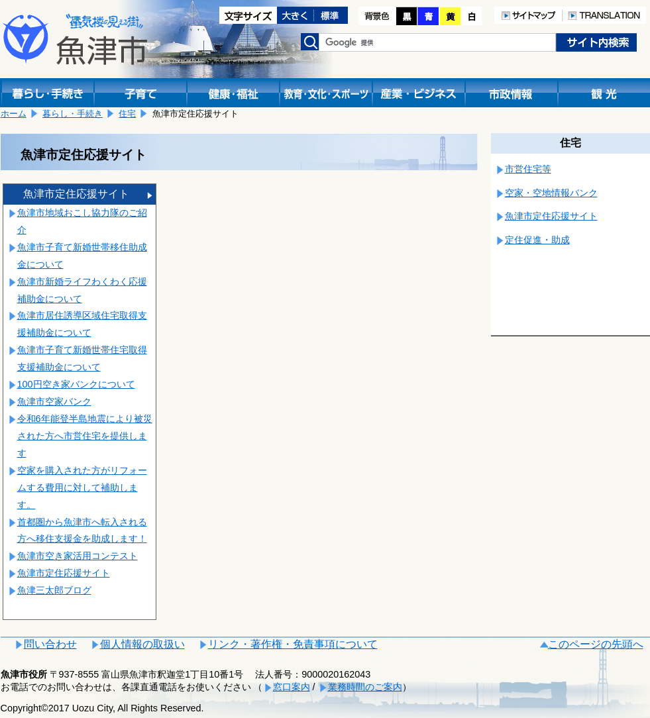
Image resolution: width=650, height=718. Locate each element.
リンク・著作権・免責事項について (293, 644)
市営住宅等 (528, 169)
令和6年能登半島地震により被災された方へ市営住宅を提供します (84, 435)
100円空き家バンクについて (76, 384)
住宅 (127, 114)
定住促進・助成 (537, 239)
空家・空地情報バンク (551, 192)
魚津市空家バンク (54, 401)
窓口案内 (291, 687)
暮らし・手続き (72, 114)
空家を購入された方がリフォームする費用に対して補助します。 (82, 487)
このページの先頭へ (595, 644)
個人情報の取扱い (142, 644)
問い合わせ (50, 644)
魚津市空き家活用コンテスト (77, 555)
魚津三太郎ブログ (54, 590)
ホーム (14, 114)
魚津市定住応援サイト (76, 193)
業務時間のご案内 (365, 687)
